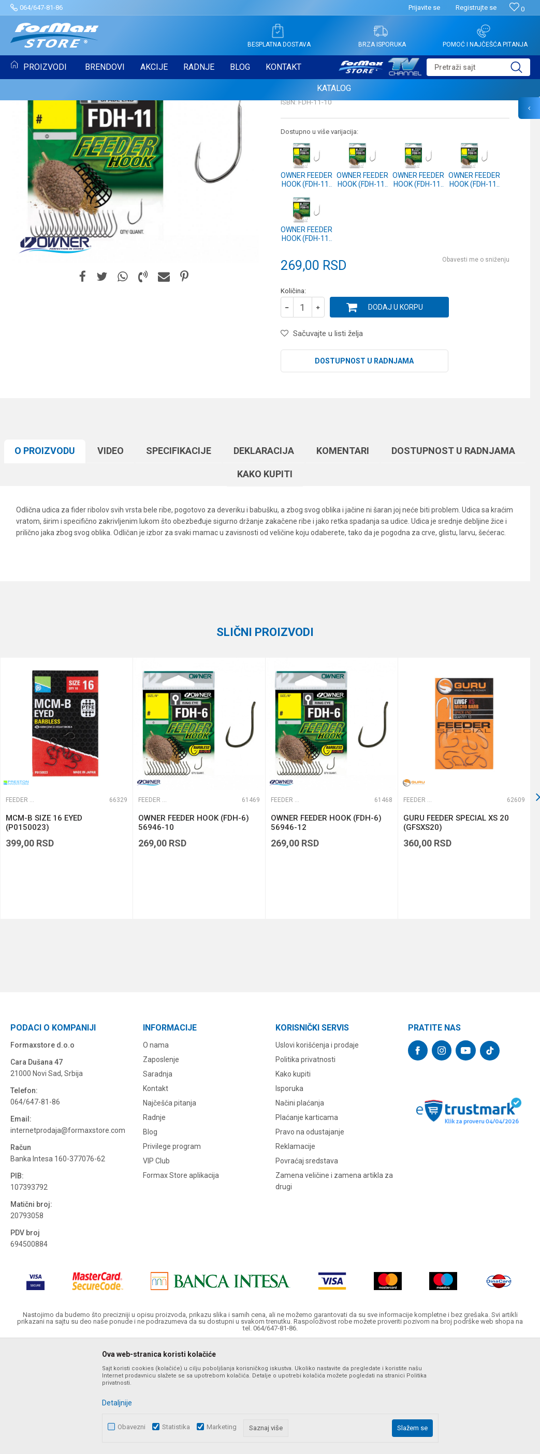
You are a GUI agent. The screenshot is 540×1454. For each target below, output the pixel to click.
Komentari (342, 556)
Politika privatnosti (305, 1165)
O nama (156, 1151)
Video (110, 556)
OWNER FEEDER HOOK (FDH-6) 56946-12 (326, 928)
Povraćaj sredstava (306, 1267)
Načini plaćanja (299, 1209)
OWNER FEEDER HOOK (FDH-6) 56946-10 (193, 928)
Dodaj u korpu (395, 413)
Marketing (222, 1427)
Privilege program (172, 1252)
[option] (199, 894)
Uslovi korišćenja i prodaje (317, 1151)
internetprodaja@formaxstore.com (67, 1236)
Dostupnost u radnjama (364, 467)
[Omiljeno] (516, 9)
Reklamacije (295, 1252)
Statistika (176, 1427)
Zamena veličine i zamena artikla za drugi (334, 1287)
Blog (150, 1238)
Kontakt (155, 1194)
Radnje (154, 1223)
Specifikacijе (178, 556)
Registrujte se (476, 7)
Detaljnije (117, 1403)
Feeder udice (304, 174)
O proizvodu (44, 556)
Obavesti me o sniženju (475, 365)
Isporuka (289, 1194)
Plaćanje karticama (306, 1223)
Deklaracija (263, 556)
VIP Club (156, 1267)
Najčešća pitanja (169, 1209)
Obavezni (131, 1427)
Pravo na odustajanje (309, 1238)
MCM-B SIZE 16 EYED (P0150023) (44, 928)
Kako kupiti (265, 579)
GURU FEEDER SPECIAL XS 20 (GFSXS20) (456, 928)
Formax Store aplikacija (181, 1281)
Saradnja (157, 1180)
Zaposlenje (161, 1165)
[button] (478, 67)
